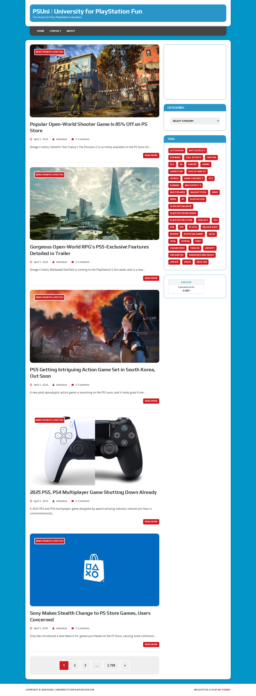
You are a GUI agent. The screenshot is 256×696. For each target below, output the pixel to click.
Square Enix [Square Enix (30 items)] (177, 248)
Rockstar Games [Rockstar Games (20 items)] (193, 234)
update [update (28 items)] (174, 262)
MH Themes (224, 690)
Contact (55, 31)
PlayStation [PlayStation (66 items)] (197, 199)
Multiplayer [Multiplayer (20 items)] (177, 192)
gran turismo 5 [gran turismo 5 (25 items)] (193, 178)
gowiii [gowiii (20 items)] (174, 178)
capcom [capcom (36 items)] (211, 157)
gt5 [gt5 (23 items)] (211, 178)
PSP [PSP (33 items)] (181, 227)
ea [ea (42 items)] (181, 164)
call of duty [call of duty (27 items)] (193, 157)
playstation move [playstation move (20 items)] (180, 206)
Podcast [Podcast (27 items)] (203, 220)
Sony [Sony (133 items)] (198, 241)
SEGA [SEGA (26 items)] (173, 241)
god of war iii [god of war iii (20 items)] (197, 171)
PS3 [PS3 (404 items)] (215, 220)
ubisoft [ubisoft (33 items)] (210, 248)
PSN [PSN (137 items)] (172, 227)
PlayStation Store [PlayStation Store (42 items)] (181, 220)
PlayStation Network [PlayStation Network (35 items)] (183, 213)
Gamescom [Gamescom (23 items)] (176, 171)
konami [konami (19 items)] (174, 185)
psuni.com (186, 282)
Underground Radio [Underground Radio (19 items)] (201, 255)
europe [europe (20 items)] (192, 164)
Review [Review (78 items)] (174, 234)
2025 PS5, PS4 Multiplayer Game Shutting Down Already (93, 492)
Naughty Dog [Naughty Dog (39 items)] (198, 192)
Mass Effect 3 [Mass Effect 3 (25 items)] (193, 185)
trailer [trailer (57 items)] (194, 248)
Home (40, 31)
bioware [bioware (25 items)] (175, 157)
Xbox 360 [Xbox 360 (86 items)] (201, 262)
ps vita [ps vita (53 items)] (193, 227)
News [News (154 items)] (215, 192)
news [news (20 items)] (173, 199)
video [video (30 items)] (187, 262)
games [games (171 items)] (206, 164)
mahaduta (61, 139)
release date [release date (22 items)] (210, 227)
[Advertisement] (195, 71)
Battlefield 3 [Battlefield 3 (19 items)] (197, 150)
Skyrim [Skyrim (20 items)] (185, 241)
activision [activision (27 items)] (176, 150)
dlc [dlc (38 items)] (172, 164)
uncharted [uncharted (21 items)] (176, 255)
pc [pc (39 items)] (183, 199)
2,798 (111, 665)
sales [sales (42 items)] (212, 234)
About (70, 31)
